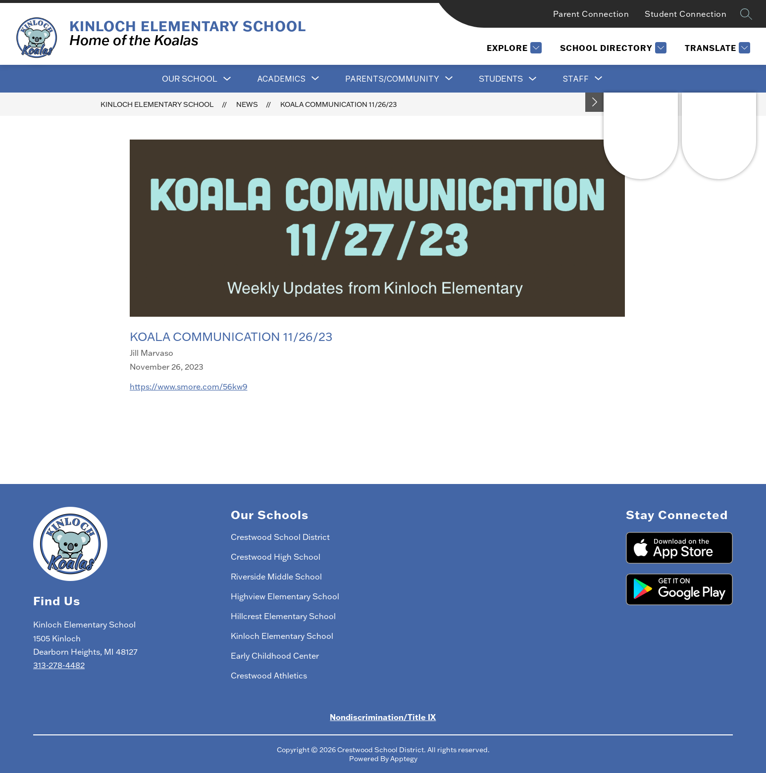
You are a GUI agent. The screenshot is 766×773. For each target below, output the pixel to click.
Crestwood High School (275, 557)
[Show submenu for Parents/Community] (392, 79)
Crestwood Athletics (269, 675)
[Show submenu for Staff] (575, 79)
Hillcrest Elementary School (283, 616)
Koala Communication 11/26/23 (338, 104)
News (247, 104)
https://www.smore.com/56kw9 (189, 386)
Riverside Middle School (276, 576)
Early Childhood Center (275, 656)
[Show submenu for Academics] (281, 79)
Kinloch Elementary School (157, 104)
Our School (189, 79)
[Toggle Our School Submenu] (227, 79)
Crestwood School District (280, 537)
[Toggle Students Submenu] (533, 79)
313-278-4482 (59, 665)
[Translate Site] (716, 48)
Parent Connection (591, 14)
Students (501, 79)
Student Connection (685, 14)
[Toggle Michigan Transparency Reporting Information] (594, 102)
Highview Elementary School (285, 596)
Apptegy (403, 758)
